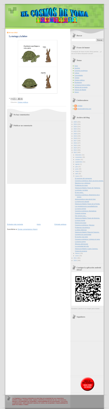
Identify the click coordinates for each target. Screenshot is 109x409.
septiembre (79, 162)
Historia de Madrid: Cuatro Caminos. (86, 248)
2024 (75, 124)
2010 (75, 260)
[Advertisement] (36, 203)
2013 (75, 150)
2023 (75, 126)
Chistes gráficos (23, 102)
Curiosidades (79, 75)
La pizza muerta (80, 220)
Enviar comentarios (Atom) (27, 229)
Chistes (77, 77)
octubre (77, 159)
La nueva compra (80, 208)
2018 (75, 138)
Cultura (77, 73)
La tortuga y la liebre (81, 190)
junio (77, 169)
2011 (75, 258)
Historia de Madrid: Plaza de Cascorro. (87, 232)
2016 (75, 143)
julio (76, 166)
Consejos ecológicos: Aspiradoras (85, 211)
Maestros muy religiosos (82, 183)
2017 (75, 140)
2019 (75, 136)
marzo (77, 176)
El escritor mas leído (81, 237)
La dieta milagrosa (81, 230)
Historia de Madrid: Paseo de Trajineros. (87, 188)
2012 (75, 152)
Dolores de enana (80, 223)
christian (79, 106)
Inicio (39, 224)
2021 (75, 131)
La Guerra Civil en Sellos (82, 85)
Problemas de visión (81, 185)
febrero (77, 253)
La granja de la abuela (82, 201)
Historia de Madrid (80, 89)
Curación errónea (80, 213)
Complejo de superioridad (83, 234)
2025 (75, 122)
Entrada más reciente (15, 224)
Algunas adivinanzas (81, 244)
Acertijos (77, 68)
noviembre (78, 157)
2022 (75, 129)
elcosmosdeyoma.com (84, 108)
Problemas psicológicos (82, 227)
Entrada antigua (60, 224)
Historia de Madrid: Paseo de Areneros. (87, 218)
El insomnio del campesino (83, 178)
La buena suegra (80, 241)
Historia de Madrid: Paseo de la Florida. (87, 204)
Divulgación (78, 82)
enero (77, 255)
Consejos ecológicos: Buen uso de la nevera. (89, 180)
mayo (77, 171)
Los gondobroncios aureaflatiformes (86, 206)
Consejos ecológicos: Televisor (84, 225)
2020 (75, 133)
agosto (77, 164)
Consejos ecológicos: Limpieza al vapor (87, 239)
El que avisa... (79, 192)
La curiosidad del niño (82, 246)
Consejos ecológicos (81, 70)
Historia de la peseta (81, 87)
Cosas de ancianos (81, 251)
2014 (75, 148)
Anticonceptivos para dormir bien (85, 199)
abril (76, 173)
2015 (75, 145)
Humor (77, 92)
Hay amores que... (81, 216)
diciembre (78, 155)
